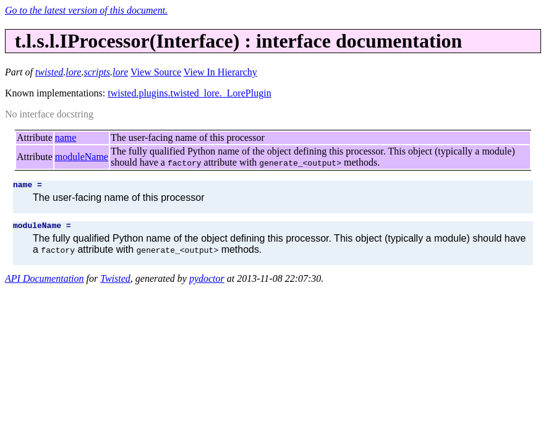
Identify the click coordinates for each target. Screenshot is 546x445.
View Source (155, 72)
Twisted (115, 282)
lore (73, 72)
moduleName (81, 156)
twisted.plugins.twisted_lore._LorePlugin (189, 93)
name (66, 137)
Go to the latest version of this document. (86, 10)
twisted (49, 72)
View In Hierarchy (220, 72)
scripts (96, 72)
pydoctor (206, 282)
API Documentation (44, 282)
